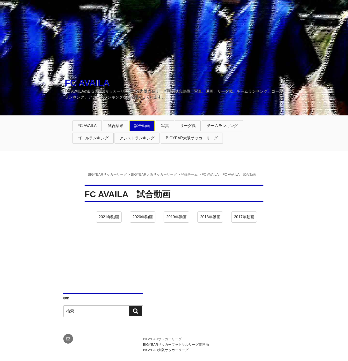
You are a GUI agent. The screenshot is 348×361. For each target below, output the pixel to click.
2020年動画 (142, 218)
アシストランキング (136, 139)
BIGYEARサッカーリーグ (162, 339)
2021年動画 (108, 218)
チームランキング (222, 127)
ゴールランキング (93, 139)
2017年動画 (244, 218)
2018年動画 (210, 218)
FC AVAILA (87, 83)
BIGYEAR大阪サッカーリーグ (192, 138)
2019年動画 (176, 218)
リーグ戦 (188, 127)
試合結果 (116, 127)
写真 (167, 127)
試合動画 (142, 127)
